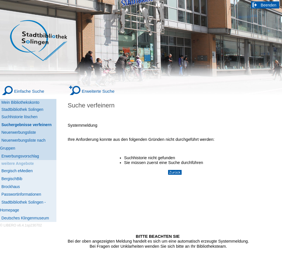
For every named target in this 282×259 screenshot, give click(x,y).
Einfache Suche (29, 91)
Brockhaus (10, 186)
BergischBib (11, 178)
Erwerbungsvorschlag (20, 156)
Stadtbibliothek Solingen (22, 109)
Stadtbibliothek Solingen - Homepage (23, 206)
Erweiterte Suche (98, 91)
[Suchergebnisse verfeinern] (28, 125)
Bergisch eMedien (17, 171)
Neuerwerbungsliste (18, 132)
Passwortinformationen (21, 194)
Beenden (269, 5)
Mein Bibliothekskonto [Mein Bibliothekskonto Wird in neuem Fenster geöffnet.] (20, 102)
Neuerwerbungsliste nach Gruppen (22, 144)
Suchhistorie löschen (19, 117)
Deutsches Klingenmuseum (25, 218)
